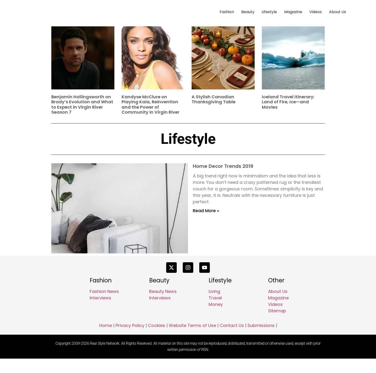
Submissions (261, 340)
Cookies (156, 340)
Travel (215, 312)
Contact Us (232, 340)
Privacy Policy (130, 340)
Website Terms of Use (192, 340)
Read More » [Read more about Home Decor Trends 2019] (206, 211)
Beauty (247, 12)
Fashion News (104, 306)
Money (216, 319)
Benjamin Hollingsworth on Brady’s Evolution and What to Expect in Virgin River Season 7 (82, 104)
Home (105, 340)
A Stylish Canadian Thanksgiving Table (213, 99)
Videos (315, 12)
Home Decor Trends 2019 (223, 166)
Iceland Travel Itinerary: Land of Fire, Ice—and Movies (288, 102)
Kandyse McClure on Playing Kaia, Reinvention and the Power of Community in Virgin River (150, 104)
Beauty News (163, 306)
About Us (337, 12)
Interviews (100, 312)
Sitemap (277, 325)
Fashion (227, 12)
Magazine (293, 12)
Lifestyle (269, 12)
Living (214, 306)
